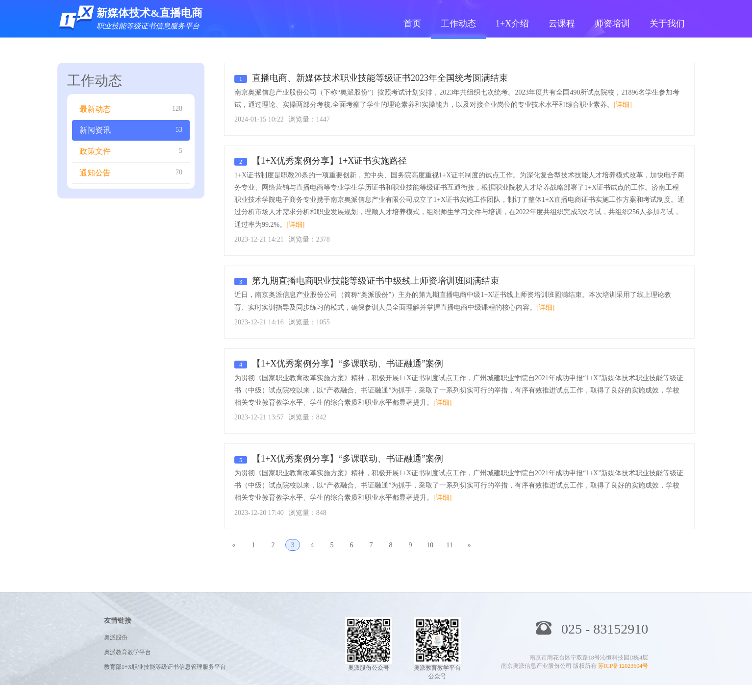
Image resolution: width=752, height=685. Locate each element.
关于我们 (667, 23)
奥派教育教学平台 (127, 652)
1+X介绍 (512, 23)
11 (449, 545)
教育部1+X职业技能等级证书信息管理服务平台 (165, 666)
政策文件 (130, 151)
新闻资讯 (130, 130)
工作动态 (458, 23)
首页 (412, 23)
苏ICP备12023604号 (623, 665)
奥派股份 (115, 637)
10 (429, 545)
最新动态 (130, 109)
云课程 (562, 23)
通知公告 (130, 172)
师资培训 (612, 23)
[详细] (623, 104)
